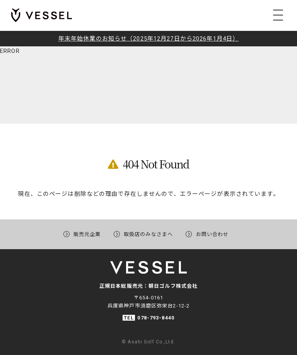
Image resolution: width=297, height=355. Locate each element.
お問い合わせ (216, 234)
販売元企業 (83, 234)
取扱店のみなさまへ (148, 234)
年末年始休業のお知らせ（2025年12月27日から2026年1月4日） (148, 38)
